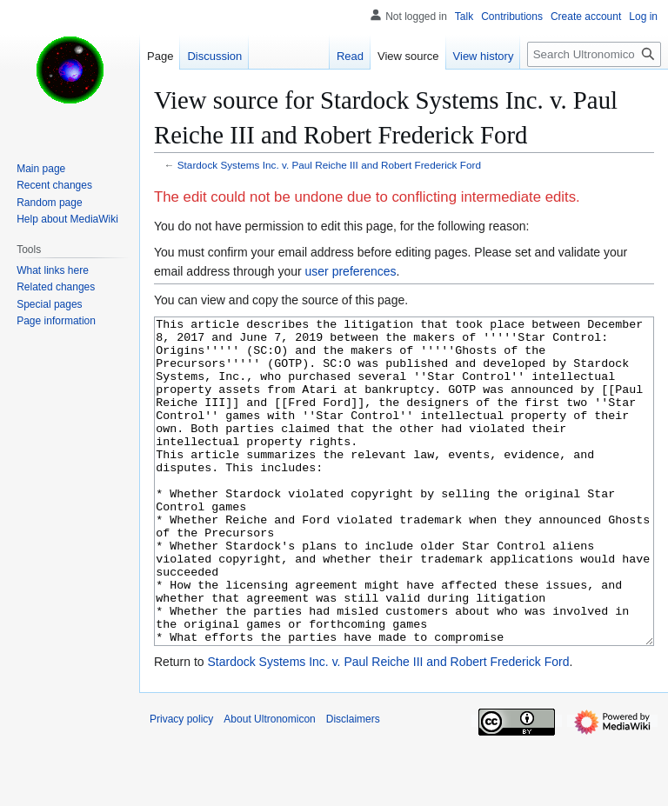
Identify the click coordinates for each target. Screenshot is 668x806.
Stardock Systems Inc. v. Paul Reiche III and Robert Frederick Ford (329, 164)
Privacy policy (181, 784)
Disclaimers (353, 784)
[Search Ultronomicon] (594, 54)
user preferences (351, 271)
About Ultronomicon (269, 784)
